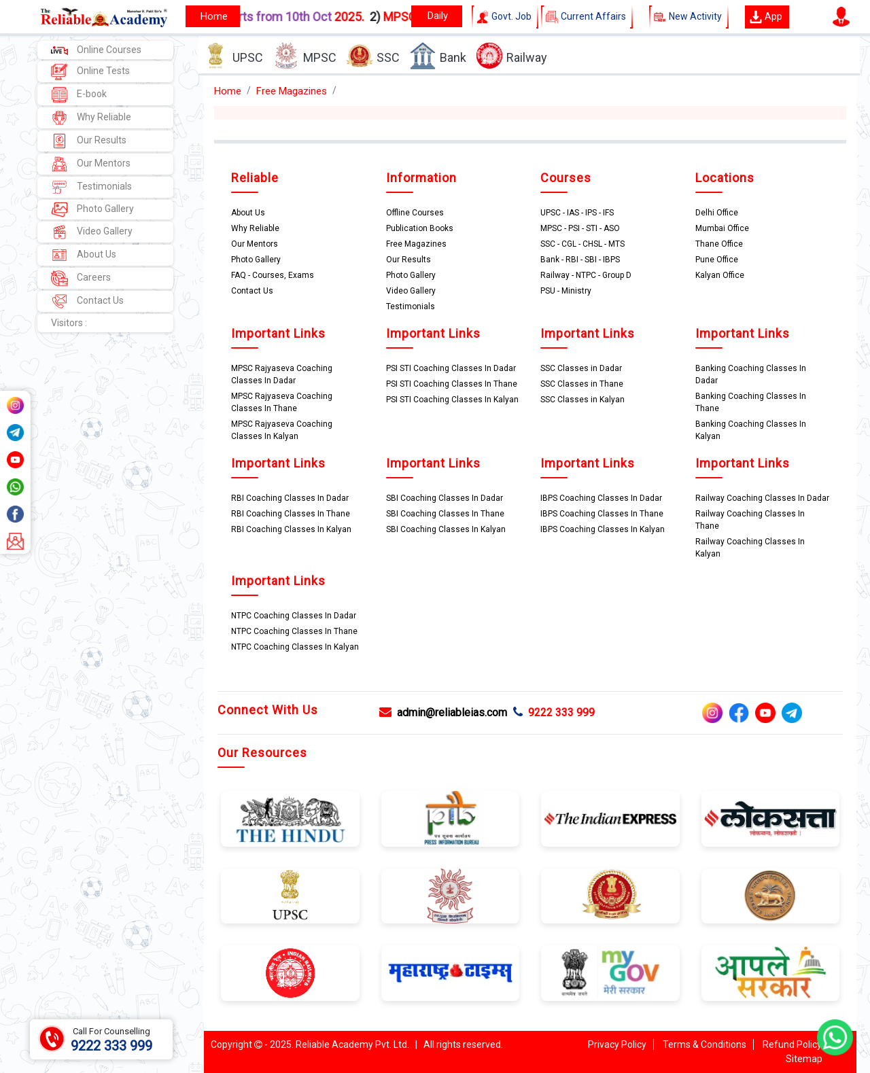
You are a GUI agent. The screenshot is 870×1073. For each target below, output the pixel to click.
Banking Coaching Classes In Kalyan (750, 430)
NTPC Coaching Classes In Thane (294, 631)
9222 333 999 (554, 712)
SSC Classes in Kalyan (582, 399)
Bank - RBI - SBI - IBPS (580, 259)
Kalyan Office (719, 275)
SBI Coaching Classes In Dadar (444, 498)
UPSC (232, 56)
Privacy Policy (617, 1044)
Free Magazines (291, 91)
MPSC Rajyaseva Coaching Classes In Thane (281, 402)
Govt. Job (505, 17)
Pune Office (716, 259)
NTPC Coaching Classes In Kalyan (295, 647)
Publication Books (419, 228)
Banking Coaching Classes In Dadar (750, 374)
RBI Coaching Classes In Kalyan (291, 529)
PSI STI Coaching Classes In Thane (451, 384)
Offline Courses (415, 212)
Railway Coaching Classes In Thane (750, 520)
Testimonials (91, 187)
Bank (437, 56)
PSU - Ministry (565, 291)
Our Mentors (90, 164)
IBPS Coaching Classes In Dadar (601, 498)
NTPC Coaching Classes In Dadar (293, 615)
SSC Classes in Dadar (581, 368)
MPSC (304, 56)
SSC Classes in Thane (581, 384)
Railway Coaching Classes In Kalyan (750, 548)
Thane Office (719, 244)
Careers (81, 278)
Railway (511, 56)
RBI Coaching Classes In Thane (290, 513)
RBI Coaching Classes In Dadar (290, 498)
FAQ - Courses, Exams (272, 275)
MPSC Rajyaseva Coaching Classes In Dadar (281, 374)
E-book (79, 94)
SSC (373, 56)
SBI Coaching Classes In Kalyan (446, 529)
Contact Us (87, 301)
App (765, 17)
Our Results (88, 141)
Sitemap (804, 1058)
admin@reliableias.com (443, 712)
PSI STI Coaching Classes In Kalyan (452, 399)
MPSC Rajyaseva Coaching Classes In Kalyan (281, 430)
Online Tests (90, 71)
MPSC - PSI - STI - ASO (580, 228)
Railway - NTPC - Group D (585, 275)
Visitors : (69, 322)
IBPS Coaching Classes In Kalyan (602, 529)
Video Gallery (92, 232)
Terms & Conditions (704, 1044)
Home (227, 91)
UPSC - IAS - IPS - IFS (577, 212)
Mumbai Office (722, 228)
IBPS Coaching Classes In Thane (601, 513)
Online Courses (96, 49)
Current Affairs (587, 17)
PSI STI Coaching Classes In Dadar (451, 368)
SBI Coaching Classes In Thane (445, 513)
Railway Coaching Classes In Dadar (762, 498)
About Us (83, 255)
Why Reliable (91, 117)
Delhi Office (716, 212)
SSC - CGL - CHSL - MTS (582, 244)
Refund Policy (792, 1044)
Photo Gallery (92, 209)
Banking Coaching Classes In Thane (750, 402)
